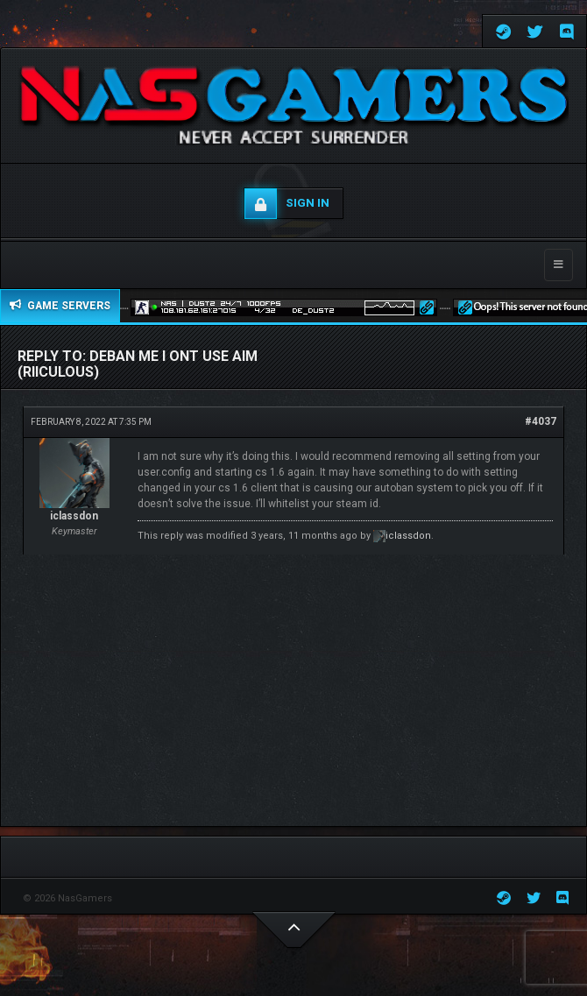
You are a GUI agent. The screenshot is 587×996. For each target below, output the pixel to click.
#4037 (540, 421)
